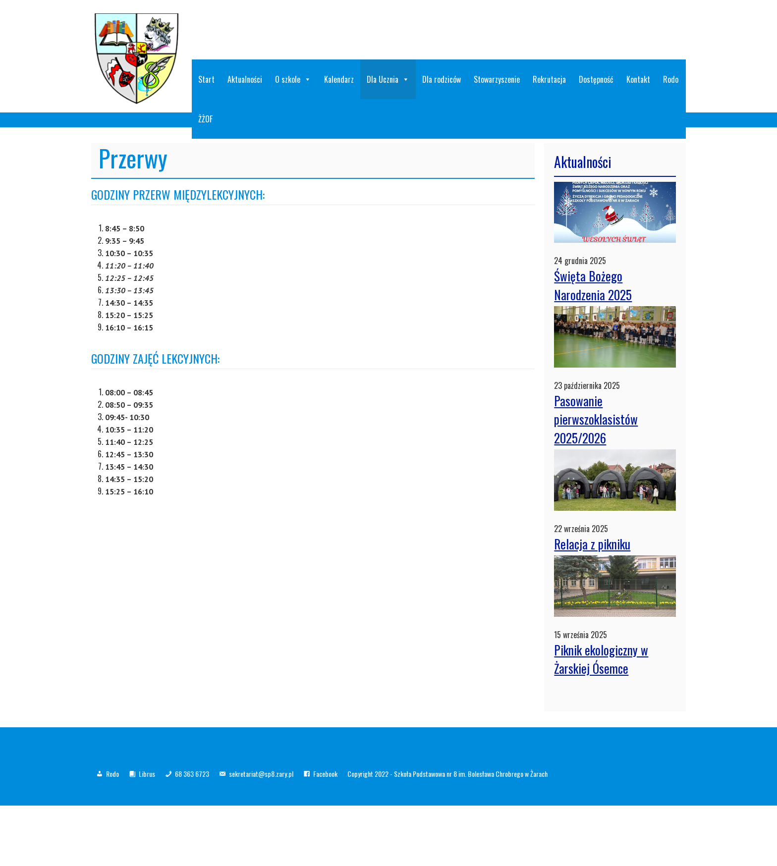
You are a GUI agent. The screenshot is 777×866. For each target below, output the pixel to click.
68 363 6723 (192, 773)
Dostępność (596, 79)
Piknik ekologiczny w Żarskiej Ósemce (601, 659)
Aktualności (244, 79)
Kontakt (638, 79)
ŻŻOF (205, 119)
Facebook (325, 773)
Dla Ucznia (388, 79)
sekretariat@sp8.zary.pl (261, 773)
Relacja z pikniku (592, 544)
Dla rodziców (441, 79)
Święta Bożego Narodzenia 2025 (593, 285)
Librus (147, 773)
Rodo (670, 79)
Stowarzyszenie (497, 79)
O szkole (293, 79)
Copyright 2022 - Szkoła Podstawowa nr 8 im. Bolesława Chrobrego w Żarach (447, 773)
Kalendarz (339, 79)
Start (206, 79)
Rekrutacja (549, 79)
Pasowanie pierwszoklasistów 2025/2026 (596, 419)
